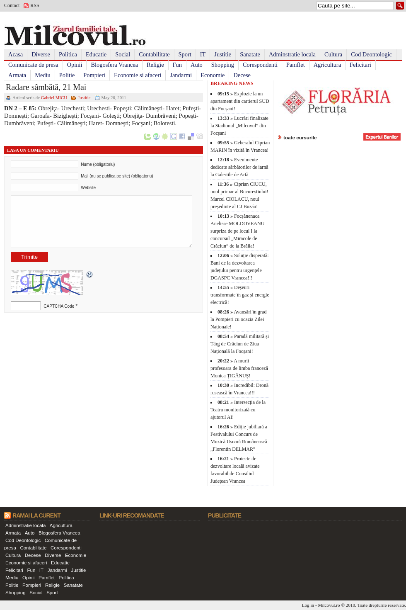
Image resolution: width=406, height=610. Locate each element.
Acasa (15, 54)
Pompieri (94, 75)
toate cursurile (300, 137)
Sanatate (250, 54)
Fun (177, 64)
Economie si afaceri (137, 75)
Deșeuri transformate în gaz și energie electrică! (239, 294)
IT (203, 54)
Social (122, 54)
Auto (197, 64)
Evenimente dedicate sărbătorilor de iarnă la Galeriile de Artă (239, 167)
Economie (213, 75)
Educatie (96, 54)
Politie (67, 75)
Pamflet (295, 64)
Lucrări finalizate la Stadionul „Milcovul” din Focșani (239, 125)
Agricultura (327, 64)
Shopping (222, 64)
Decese (242, 75)
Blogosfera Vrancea (114, 64)
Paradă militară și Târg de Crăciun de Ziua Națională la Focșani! (239, 343)
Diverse (40, 54)
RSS (34, 5)
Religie (155, 64)
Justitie (222, 54)
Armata (17, 75)
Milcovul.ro (329, 605)
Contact (11, 5)
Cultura (333, 54)
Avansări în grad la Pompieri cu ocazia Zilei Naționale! (238, 319)
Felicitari (360, 64)
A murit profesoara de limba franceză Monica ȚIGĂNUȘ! (239, 368)
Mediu (43, 75)
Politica (68, 54)
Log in (308, 605)
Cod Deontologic (371, 54)
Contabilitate (154, 54)
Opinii (74, 64)
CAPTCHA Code (59, 306)
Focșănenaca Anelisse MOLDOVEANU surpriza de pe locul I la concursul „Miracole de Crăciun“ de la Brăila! (237, 231)
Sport (185, 54)
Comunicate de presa (33, 64)
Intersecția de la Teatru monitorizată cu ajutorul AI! (238, 409)
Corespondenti (260, 64)
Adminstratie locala (292, 54)
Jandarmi (181, 75)
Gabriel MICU (54, 97)
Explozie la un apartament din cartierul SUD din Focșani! (239, 101)
